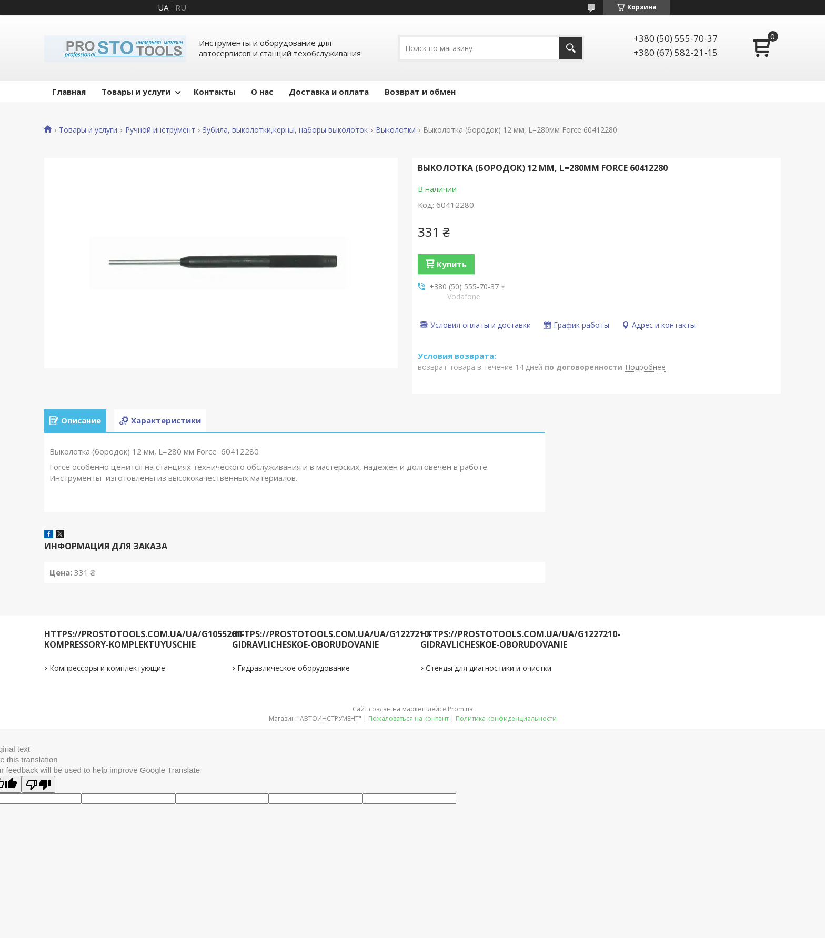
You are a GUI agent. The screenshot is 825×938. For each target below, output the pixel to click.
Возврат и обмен (420, 91)
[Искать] (570, 48)
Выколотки (396, 130)
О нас (262, 91)
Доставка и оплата (329, 91)
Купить (452, 264)
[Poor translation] (38, 784)
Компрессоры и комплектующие (107, 668)
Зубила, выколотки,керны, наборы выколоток (285, 130)
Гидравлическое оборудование (293, 668)
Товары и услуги (136, 91)
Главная (69, 91)
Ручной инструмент (160, 130)
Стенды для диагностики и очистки (488, 668)
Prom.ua (460, 708)
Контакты (214, 91)
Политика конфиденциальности (506, 718)
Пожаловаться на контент (408, 718)
